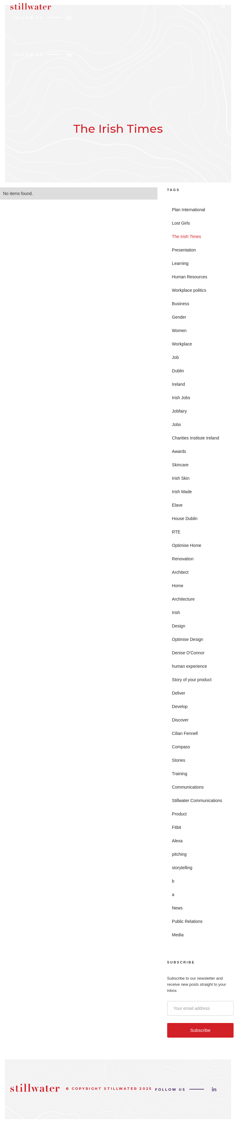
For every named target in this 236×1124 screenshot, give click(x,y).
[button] (225, 7)
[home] (29, 9)
